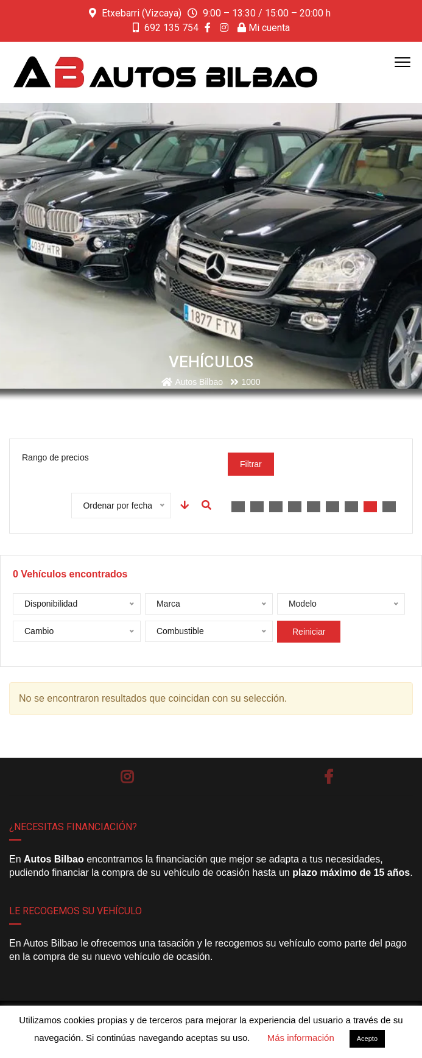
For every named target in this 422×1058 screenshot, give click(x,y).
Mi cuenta (263, 28)
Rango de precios (55, 457)
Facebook (328, 776)
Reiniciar (308, 632)
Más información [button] (300, 1037)
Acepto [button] (367, 1038)
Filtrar (251, 464)
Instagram (127, 776)
